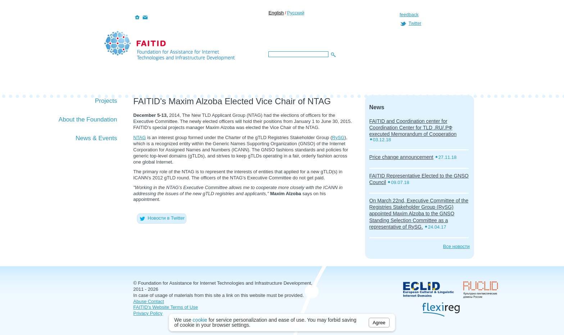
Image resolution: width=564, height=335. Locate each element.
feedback (409, 14)
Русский (295, 12)
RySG (338, 137)
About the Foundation (88, 119)
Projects (106, 100)
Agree (379, 322)
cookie (200, 320)
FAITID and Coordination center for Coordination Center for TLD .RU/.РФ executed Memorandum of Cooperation (413, 127)
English (276, 12)
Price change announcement (401, 157)
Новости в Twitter (162, 218)
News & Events (96, 138)
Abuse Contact (148, 301)
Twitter (415, 23)
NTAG (139, 137)
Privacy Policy (148, 313)
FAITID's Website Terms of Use (165, 307)
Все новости (456, 246)
